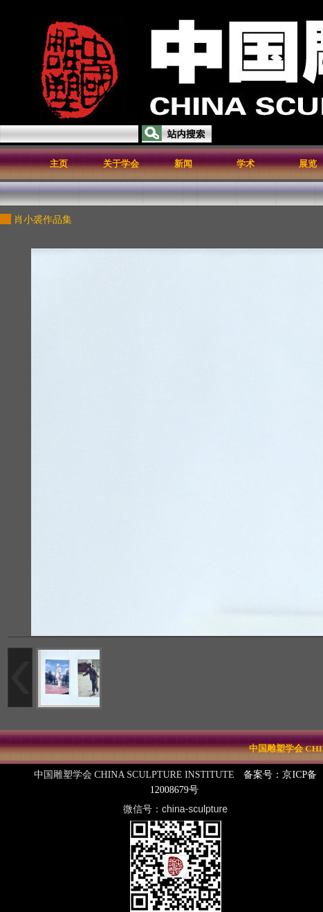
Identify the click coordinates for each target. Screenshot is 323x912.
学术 (246, 163)
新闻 (183, 163)
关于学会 (121, 163)
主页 (59, 163)
